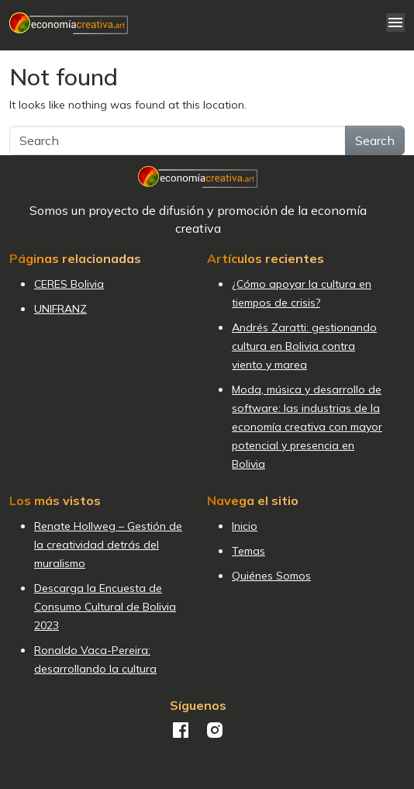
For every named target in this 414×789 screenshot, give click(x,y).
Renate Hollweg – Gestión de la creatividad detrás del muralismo (108, 544)
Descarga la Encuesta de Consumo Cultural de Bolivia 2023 (105, 606)
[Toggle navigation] (395, 22)
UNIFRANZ (60, 309)
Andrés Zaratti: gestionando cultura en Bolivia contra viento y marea (304, 346)
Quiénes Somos (271, 576)
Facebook (180, 730)
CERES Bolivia (69, 284)
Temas (248, 551)
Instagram (214, 730)
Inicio (244, 526)
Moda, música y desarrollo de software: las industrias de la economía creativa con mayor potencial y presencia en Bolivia (307, 426)
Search (375, 140)
